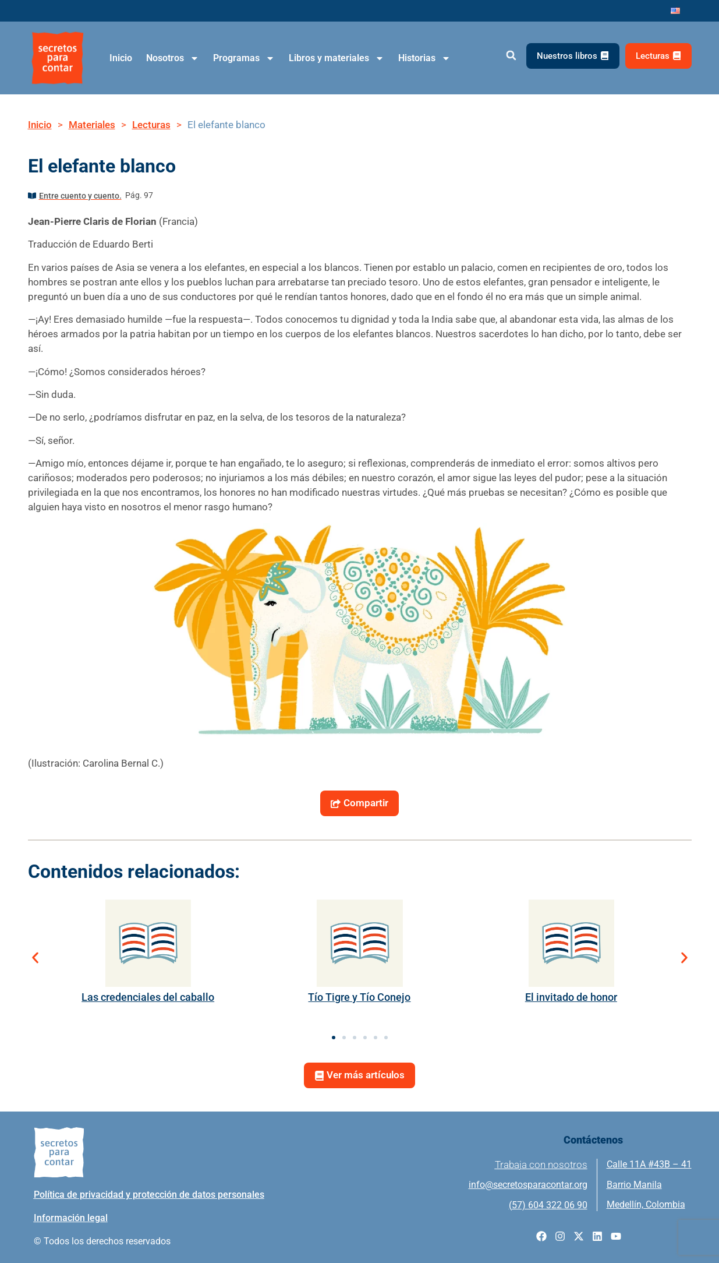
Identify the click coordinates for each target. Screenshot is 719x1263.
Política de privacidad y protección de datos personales (149, 1194)
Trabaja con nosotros (541, 1164)
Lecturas (151, 124)
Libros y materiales (336, 58)
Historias (424, 58)
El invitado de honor (571, 997)
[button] (511, 56)
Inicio (120, 57)
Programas (244, 58)
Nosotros (172, 58)
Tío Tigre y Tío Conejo (359, 997)
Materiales (92, 124)
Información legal (71, 1217)
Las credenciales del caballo (148, 997)
